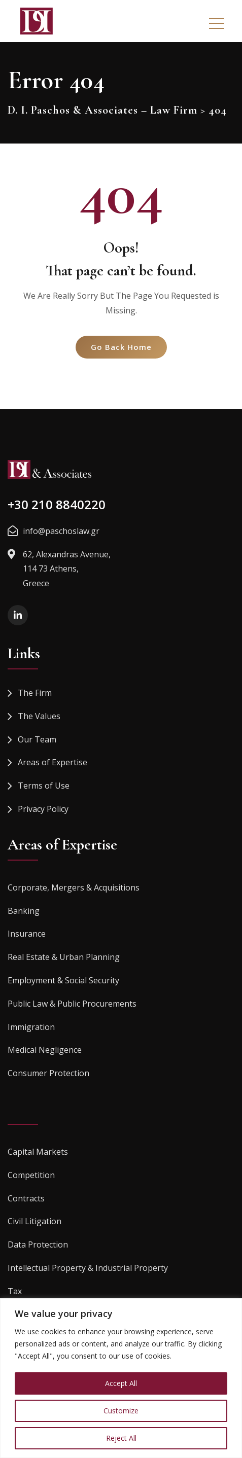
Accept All (121, 1383)
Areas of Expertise (52, 762)
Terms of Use (44, 785)
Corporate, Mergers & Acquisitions (74, 887)
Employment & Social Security (63, 980)
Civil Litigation (34, 1221)
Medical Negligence (45, 1049)
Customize (121, 1410)
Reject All (121, 1438)
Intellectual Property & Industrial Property (88, 1267)
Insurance (27, 933)
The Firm (35, 692)
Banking (24, 910)
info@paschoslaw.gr (61, 531)
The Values (39, 716)
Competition (31, 1175)
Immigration (31, 1027)
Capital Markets (38, 1151)
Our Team (37, 739)
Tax (15, 1291)
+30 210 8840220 (57, 504)
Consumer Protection (48, 1073)
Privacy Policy (43, 808)
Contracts (26, 1198)
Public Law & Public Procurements (72, 1003)
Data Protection (38, 1244)
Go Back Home (121, 347)
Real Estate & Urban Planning (64, 957)
